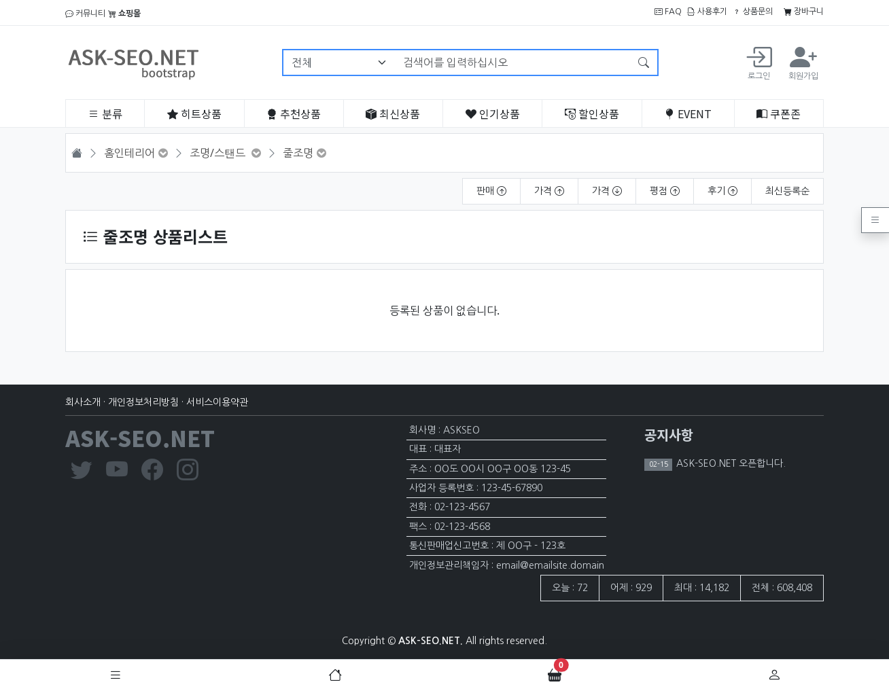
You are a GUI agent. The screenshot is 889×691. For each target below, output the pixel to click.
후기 (722, 191)
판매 (491, 191)
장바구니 (804, 11)
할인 (592, 113)
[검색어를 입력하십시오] (513, 62)
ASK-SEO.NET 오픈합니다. (730, 463)
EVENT (688, 113)
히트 (194, 113)
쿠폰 (778, 113)
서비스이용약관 (217, 402)
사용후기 (707, 11)
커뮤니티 (85, 14)
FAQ (668, 11)
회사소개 (83, 402)
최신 (393, 113)
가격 (549, 191)
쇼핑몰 (124, 14)
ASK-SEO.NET (140, 437)
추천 (293, 113)
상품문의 (753, 11)
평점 (665, 191)
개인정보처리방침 (143, 402)
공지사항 (668, 434)
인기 (493, 113)
